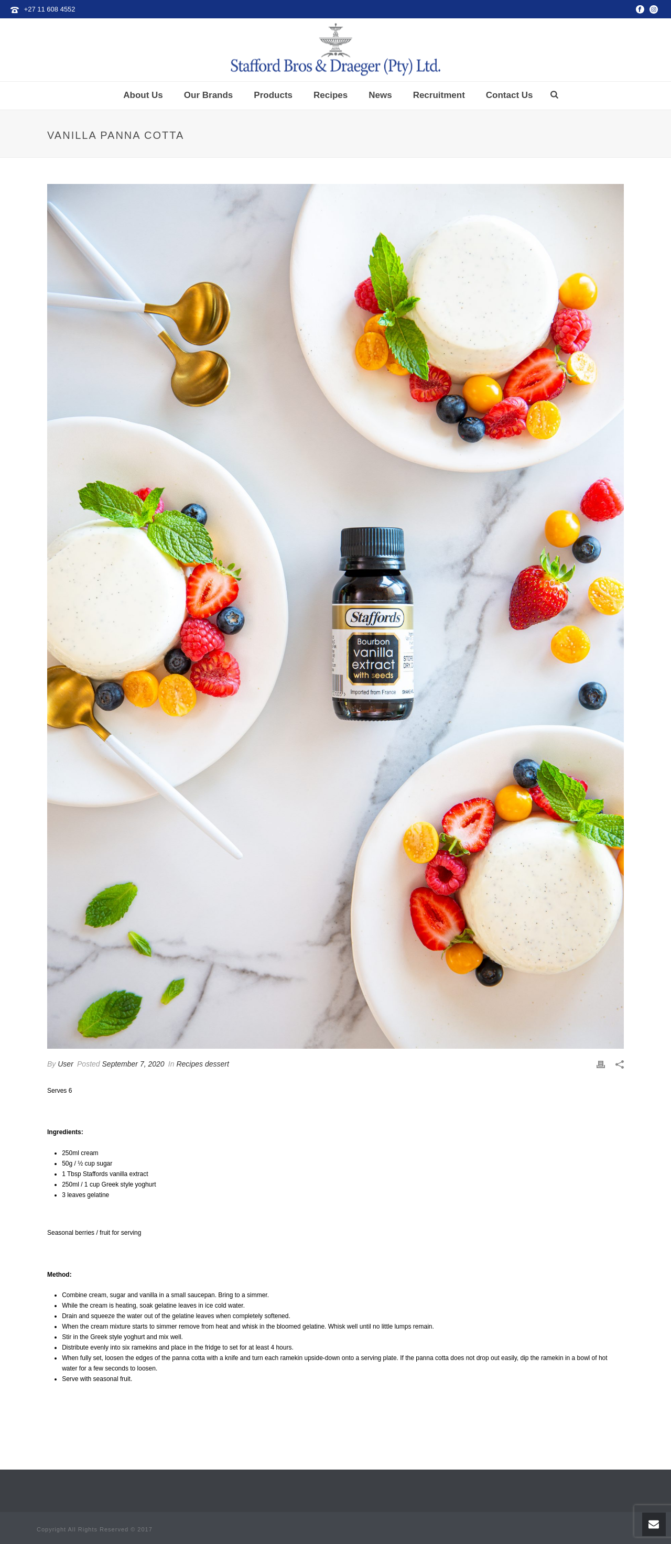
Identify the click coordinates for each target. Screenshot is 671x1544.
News (380, 95)
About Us (143, 95)
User (65, 1064)
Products (273, 95)
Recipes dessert (202, 1064)
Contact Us (509, 95)
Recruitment (439, 95)
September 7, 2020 (133, 1064)
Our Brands (208, 95)
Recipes (330, 95)
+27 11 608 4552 (49, 9)
